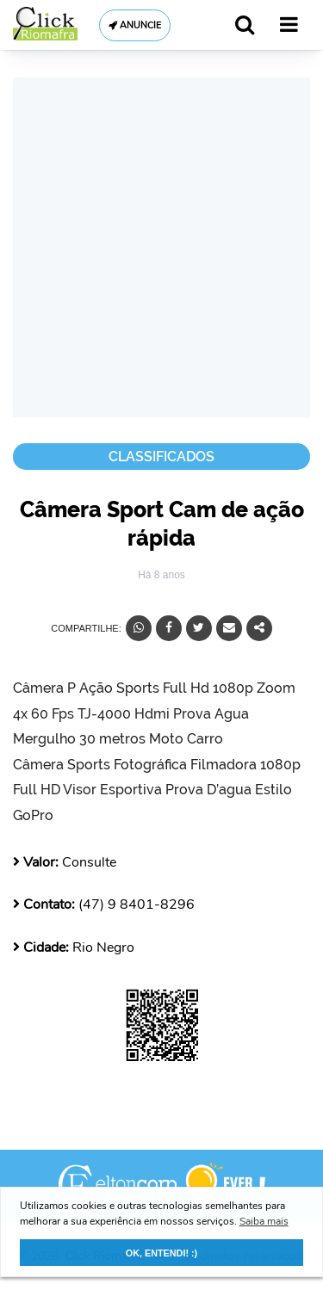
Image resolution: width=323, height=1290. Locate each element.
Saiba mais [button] (264, 1221)
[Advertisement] (161, 247)
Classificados (161, 456)
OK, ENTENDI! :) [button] (161, 1253)
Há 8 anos (161, 575)
